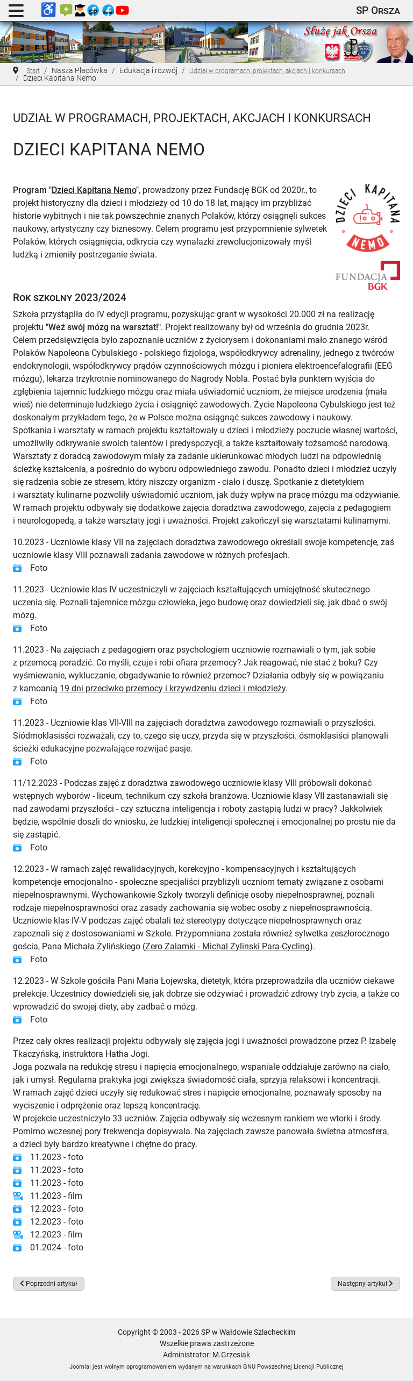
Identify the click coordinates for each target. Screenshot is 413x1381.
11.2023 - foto (56, 1157)
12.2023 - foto (56, 1209)
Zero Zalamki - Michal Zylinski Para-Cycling (227, 946)
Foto (38, 568)
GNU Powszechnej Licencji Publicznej (293, 1366)
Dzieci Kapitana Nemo (94, 190)
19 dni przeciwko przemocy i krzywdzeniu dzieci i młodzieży (173, 688)
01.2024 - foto (56, 1247)
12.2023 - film (56, 1234)
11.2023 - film (56, 1196)
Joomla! (80, 1366)
